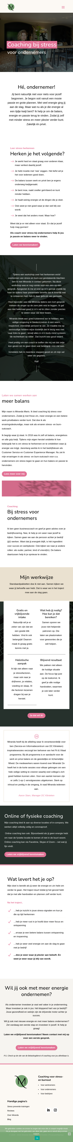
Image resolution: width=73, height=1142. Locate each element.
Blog (9, 1119)
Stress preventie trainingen (18, 1106)
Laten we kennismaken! (25, 245)
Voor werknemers (48, 1085)
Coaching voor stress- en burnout (50, 1078)
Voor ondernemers (48, 1089)
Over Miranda (13, 1115)
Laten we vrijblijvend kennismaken (25, 854)
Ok (37, 1138)
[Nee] (69, 1134)
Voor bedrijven (47, 1094)
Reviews (10, 1111)
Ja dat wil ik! (36, 715)
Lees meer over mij (14, 474)
